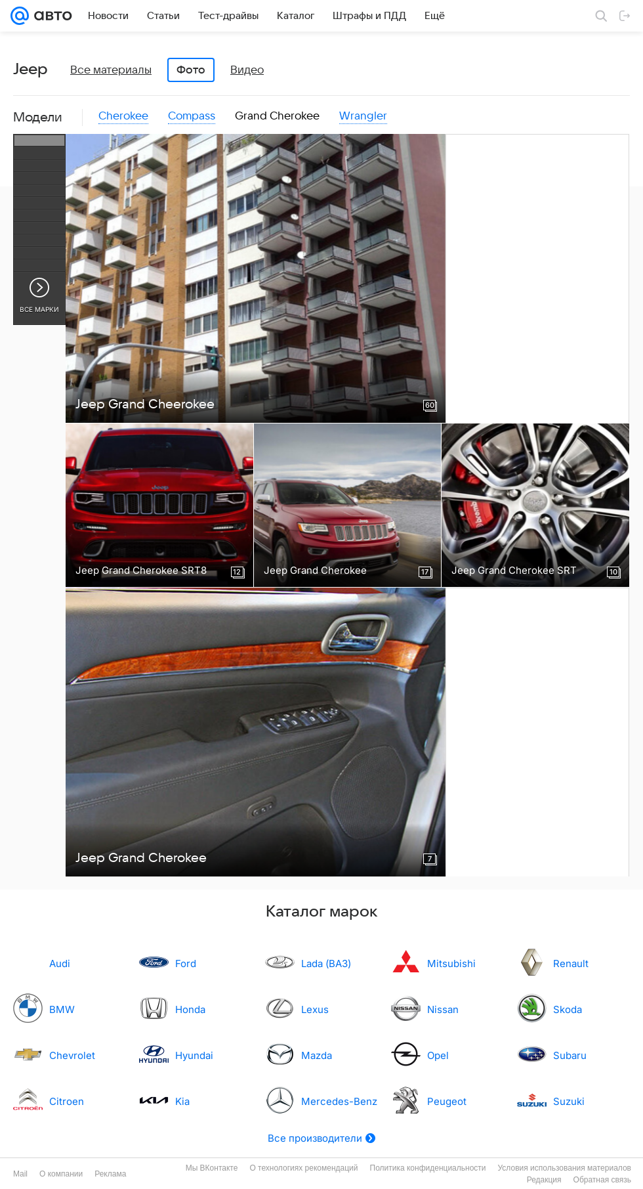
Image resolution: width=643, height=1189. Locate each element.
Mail (20, 1173)
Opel (438, 1055)
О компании (61, 1173)
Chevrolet (72, 1055)
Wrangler (363, 116)
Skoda (567, 1009)
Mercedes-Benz (339, 1101)
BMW (62, 1009)
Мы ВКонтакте (212, 1168)
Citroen (66, 1101)
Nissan (443, 1009)
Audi (59, 963)
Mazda (316, 1055)
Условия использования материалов (564, 1168)
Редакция (544, 1179)
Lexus (315, 1009)
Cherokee (123, 116)
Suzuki (569, 1101)
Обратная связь (602, 1179)
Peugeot (447, 1101)
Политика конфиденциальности (428, 1168)
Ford (185, 963)
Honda (190, 1009)
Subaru (570, 1055)
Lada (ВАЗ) (326, 963)
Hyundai (194, 1055)
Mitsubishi (451, 963)
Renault (571, 963)
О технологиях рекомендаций (303, 1168)
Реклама (110, 1173)
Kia (182, 1101)
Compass (191, 116)
